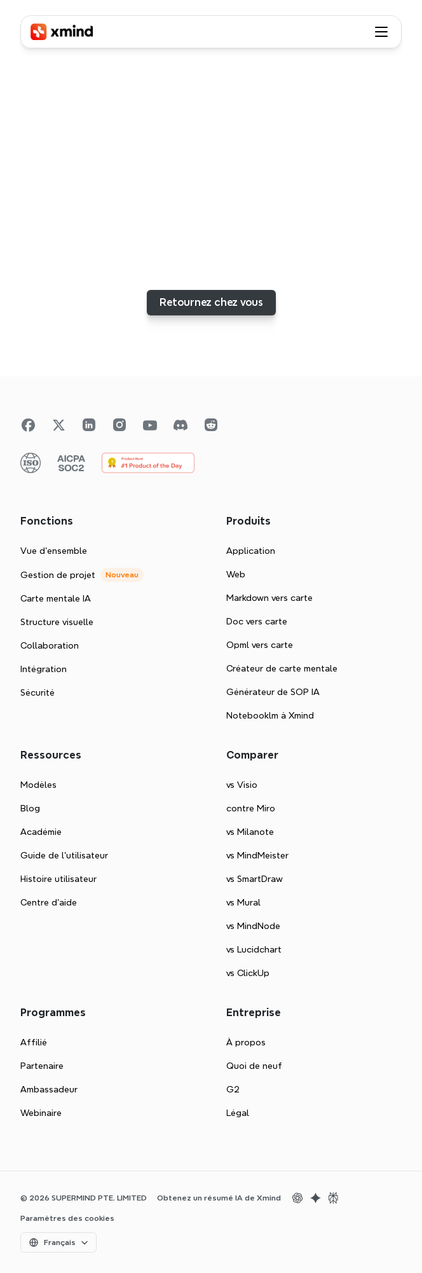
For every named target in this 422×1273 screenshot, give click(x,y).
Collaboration (49, 645)
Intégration (43, 668)
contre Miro (250, 808)
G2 (233, 1089)
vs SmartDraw (254, 878)
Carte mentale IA (55, 598)
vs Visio (241, 784)
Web (235, 574)
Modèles (38, 784)
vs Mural (243, 902)
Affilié (33, 1042)
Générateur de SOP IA (273, 691)
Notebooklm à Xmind (270, 715)
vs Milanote (250, 831)
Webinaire (41, 1112)
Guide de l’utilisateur (64, 855)
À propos (246, 1042)
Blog (30, 808)
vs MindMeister (257, 855)
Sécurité (37, 692)
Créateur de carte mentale (281, 668)
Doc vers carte (256, 621)
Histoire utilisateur (58, 878)
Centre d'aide (48, 902)
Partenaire (42, 1065)
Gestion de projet (57, 574)
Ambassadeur (49, 1089)
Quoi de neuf (254, 1065)
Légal (237, 1112)
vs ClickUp (247, 972)
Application (250, 550)
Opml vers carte (259, 644)
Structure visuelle (56, 621)
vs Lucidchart (254, 949)
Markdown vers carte (269, 597)
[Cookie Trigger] (67, 1218)
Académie (41, 831)
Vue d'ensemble (53, 550)
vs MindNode (253, 925)
